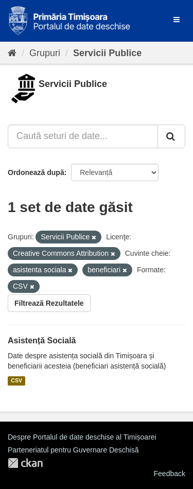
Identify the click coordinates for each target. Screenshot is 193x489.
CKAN (25, 463)
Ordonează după (36, 172)
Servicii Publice (107, 53)
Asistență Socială (42, 340)
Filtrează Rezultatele (49, 303)
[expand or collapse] (176, 19)
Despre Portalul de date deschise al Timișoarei (82, 437)
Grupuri (44, 53)
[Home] (12, 53)
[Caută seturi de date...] (83, 136)
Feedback (169, 473)
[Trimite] (171, 136)
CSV (16, 381)
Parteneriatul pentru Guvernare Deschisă (73, 450)
